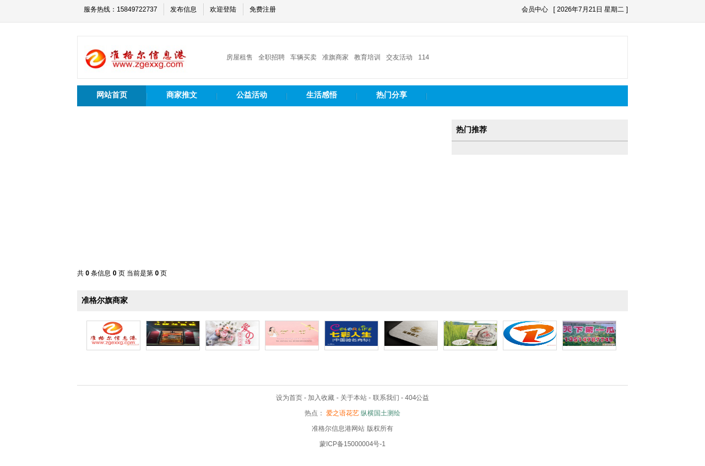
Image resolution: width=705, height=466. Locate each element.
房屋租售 (239, 57)
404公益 (417, 398)
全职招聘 (271, 57)
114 (423, 57)
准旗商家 (335, 57)
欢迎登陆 (223, 9)
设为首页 (289, 398)
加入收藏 (321, 398)
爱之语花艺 (342, 413)
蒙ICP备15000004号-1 (352, 444)
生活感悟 (321, 94)
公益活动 (251, 94)
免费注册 (263, 9)
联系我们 (386, 398)
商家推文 (181, 94)
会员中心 (535, 9)
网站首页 (111, 94)
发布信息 (183, 9)
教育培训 (367, 57)
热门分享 (391, 94)
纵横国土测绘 (380, 413)
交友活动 (399, 57)
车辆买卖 (303, 57)
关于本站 (353, 398)
